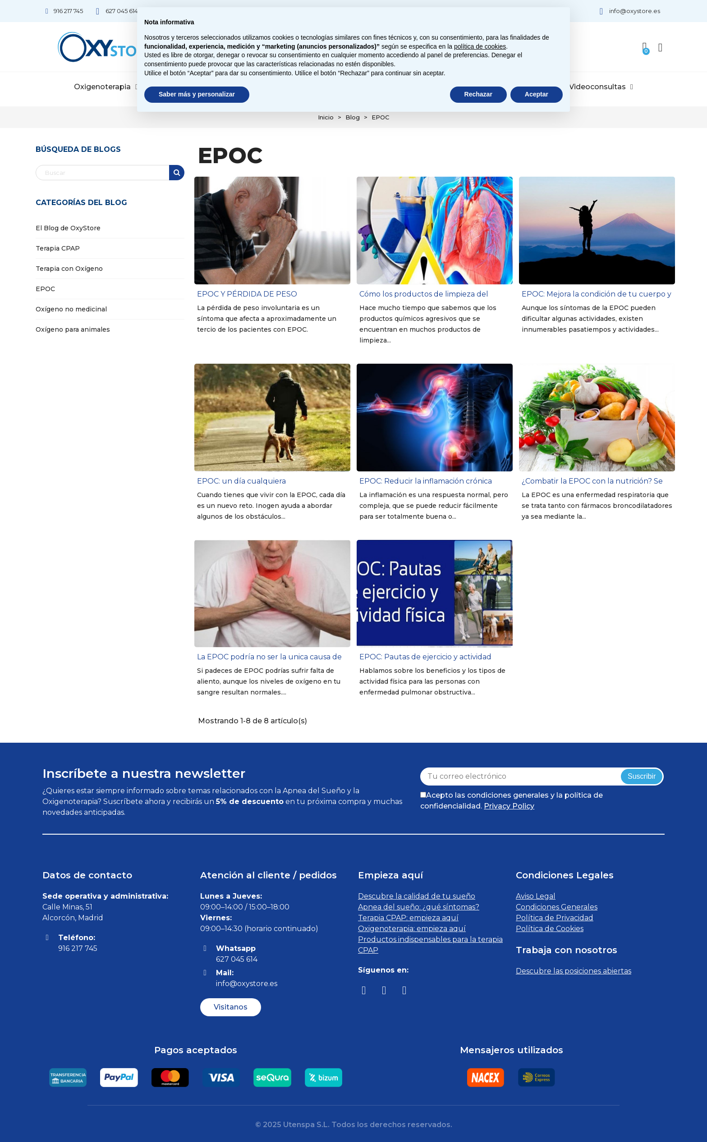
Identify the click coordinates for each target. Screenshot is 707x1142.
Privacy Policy (509, 806)
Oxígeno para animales (73, 329)
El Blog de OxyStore (68, 228)
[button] (230, 1007)
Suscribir (642, 776)
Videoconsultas (601, 87)
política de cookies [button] (480, 46)
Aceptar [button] (536, 94)
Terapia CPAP (58, 248)
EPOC (45, 289)
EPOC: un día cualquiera (241, 481)
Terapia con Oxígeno (69, 269)
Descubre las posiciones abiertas (573, 971)
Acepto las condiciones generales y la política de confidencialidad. (511, 800)
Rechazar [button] (478, 94)
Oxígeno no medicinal (71, 309)
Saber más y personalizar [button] (197, 94)
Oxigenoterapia (106, 87)
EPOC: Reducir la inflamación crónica (425, 481)
